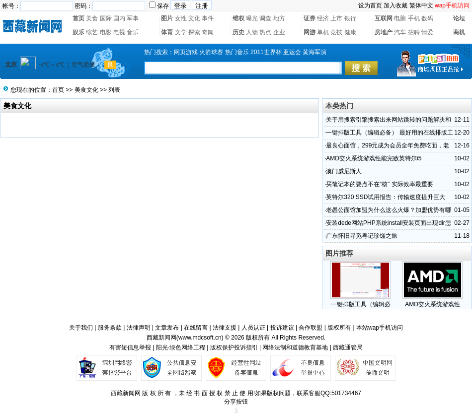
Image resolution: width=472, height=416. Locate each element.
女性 (181, 18)
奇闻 (208, 32)
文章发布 (167, 327)
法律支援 (224, 327)
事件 (208, 18)
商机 (459, 32)
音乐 (133, 32)
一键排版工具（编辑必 (361, 304)
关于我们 (81, 327)
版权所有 (339, 327)
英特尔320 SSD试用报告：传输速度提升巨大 (385, 197)
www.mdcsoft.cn (200, 337)
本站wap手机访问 (379, 327)
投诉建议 (282, 327)
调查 (265, 18)
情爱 (427, 32)
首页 (78, 18)
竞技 (336, 32)
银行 (350, 18)
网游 (309, 32)
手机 (414, 18)
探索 (194, 32)
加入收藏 (395, 5)
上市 (336, 18)
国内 (119, 18)
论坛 (459, 18)
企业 (279, 32)
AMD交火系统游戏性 (432, 304)
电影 (106, 32)
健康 (350, 32)
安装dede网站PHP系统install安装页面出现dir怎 (388, 222)
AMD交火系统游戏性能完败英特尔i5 (373, 158)
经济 (323, 18)
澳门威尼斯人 (344, 171)
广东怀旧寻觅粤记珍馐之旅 (361, 235)
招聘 (414, 32)
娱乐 (78, 32)
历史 (238, 32)
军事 (133, 18)
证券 (309, 18)
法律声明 (139, 327)
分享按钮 (236, 401)
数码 (427, 18)
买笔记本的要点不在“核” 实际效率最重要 (379, 184)
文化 (194, 18)
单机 (323, 32)
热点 (265, 32)
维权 (238, 18)
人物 (252, 32)
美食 (92, 18)
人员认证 (253, 327)
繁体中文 (421, 5)
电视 (119, 32)
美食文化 (86, 89)
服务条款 (110, 327)
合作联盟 (310, 327)
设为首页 (370, 5)
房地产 (384, 32)
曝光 (252, 18)
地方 (279, 18)
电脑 (400, 18)
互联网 (384, 18)
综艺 (92, 32)
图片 (167, 18)
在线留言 (196, 327)
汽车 (400, 32)
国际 (106, 18)
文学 (181, 32)
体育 (167, 32)
